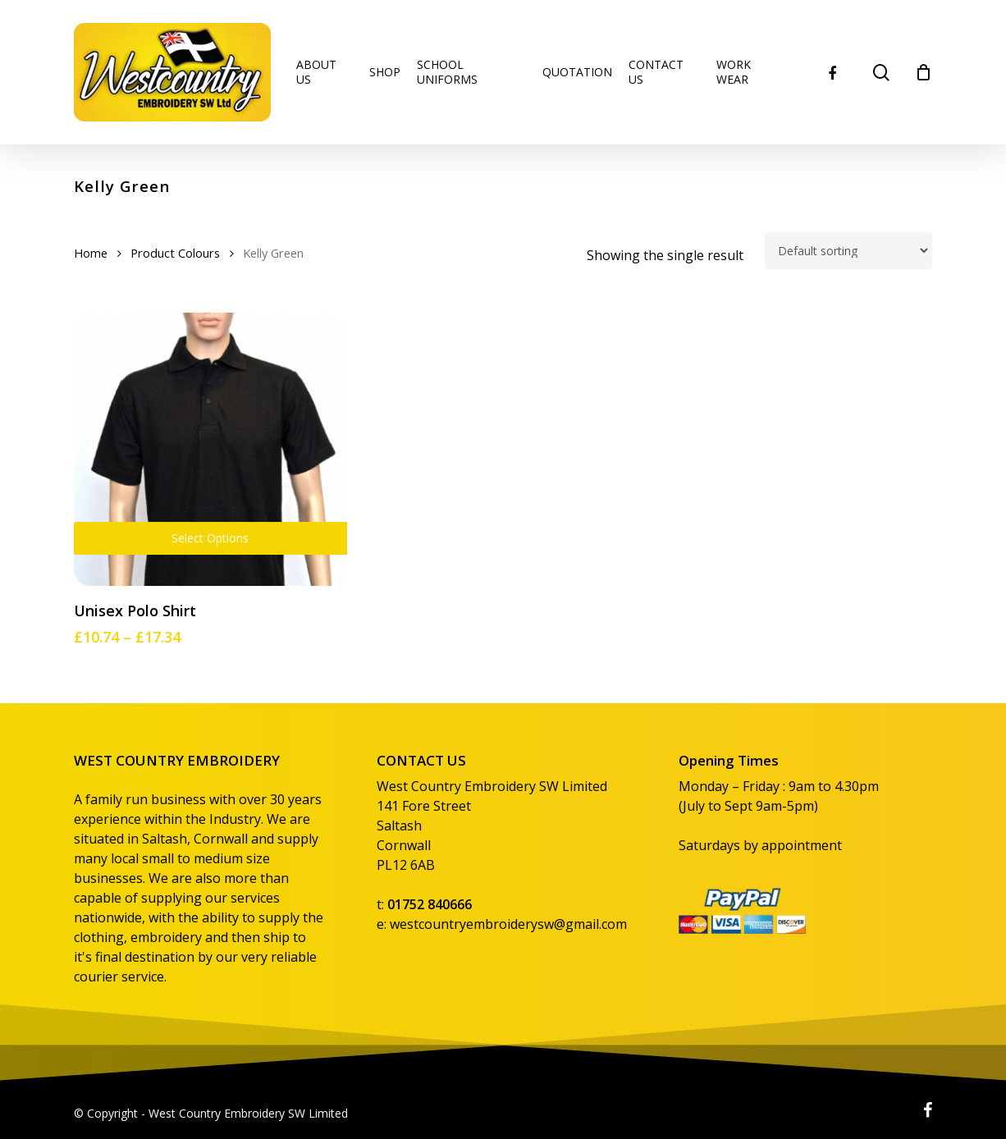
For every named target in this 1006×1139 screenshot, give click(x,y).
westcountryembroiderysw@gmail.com (508, 924)
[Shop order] (848, 250)
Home (90, 253)
